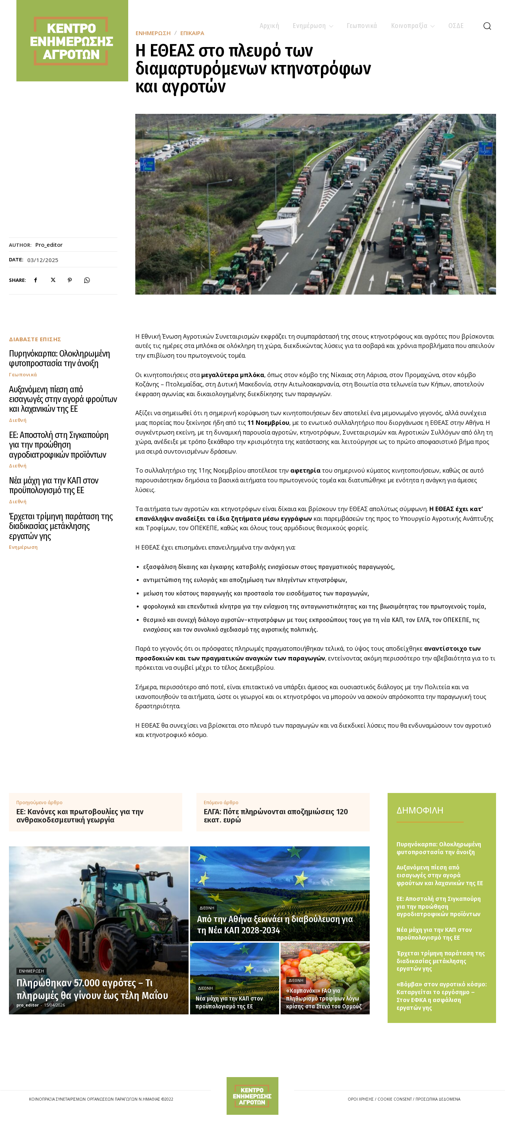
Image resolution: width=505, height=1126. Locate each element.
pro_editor (49, 244)
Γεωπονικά (23, 374)
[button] (487, 26)
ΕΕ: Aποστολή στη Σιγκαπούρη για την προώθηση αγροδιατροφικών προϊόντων (58, 445)
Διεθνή (17, 420)
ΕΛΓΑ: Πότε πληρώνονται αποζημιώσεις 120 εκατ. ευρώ (276, 816)
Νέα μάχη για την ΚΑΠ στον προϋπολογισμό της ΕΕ (53, 485)
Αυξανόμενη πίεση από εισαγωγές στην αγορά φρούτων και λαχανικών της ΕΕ (63, 399)
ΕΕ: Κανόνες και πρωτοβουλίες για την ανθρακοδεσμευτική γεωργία (79, 816)
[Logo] (252, 1096)
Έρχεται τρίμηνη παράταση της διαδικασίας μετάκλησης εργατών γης (61, 526)
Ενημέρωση (23, 547)
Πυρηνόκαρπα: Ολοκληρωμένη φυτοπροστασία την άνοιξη (59, 358)
